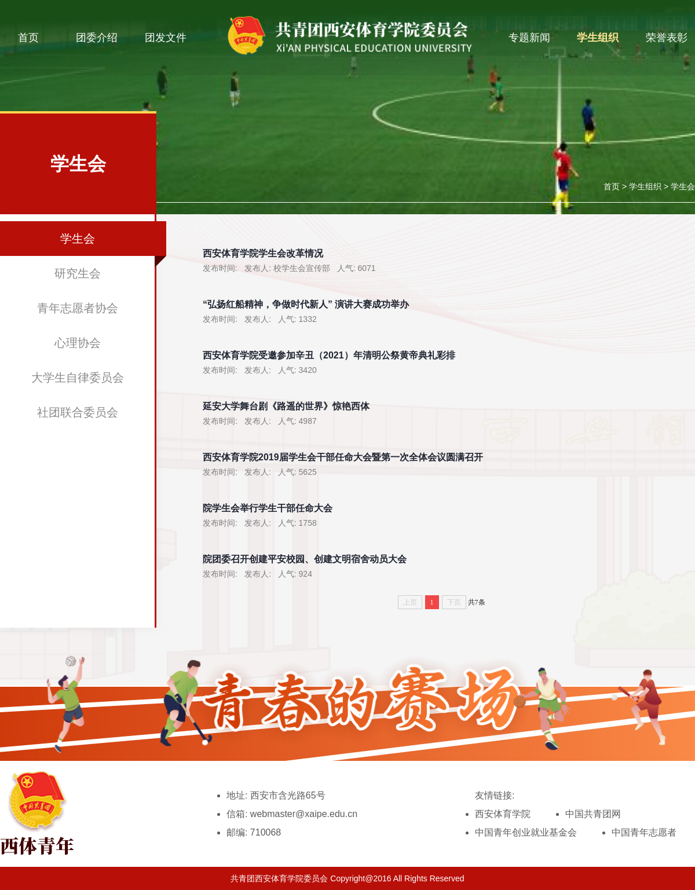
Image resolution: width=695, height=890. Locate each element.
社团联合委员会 (77, 412)
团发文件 (165, 37)
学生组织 (598, 37)
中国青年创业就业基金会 (526, 832)
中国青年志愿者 (644, 832)
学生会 (683, 186)
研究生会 (77, 273)
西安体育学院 (503, 814)
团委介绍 (97, 37)
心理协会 (77, 342)
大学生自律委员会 (77, 377)
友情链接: (494, 795)
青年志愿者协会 (77, 308)
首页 (28, 37)
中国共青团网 (593, 814)
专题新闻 (529, 37)
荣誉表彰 (666, 37)
